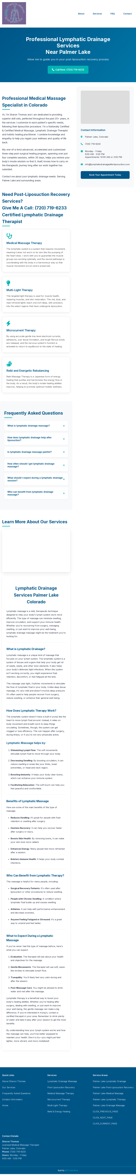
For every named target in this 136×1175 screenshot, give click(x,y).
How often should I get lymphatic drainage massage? (30, 466)
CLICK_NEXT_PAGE (103, 1118)
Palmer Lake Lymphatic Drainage (109, 1082)
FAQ (112, 13)
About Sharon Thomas (14, 1082)
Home (5, 1106)
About (81, 13)
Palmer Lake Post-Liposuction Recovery (113, 1088)
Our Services (8, 1088)
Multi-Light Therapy (57, 1106)
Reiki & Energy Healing (58, 1112)
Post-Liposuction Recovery (61, 1088)
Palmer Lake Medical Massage (108, 1094)
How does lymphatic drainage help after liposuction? (29, 440)
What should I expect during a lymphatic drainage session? (35, 480)
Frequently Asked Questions (16, 1094)
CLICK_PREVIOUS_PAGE (105, 1112)
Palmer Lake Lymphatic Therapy (109, 1100)
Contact (127, 13)
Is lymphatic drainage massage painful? (29, 453)
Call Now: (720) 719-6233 (68, 69)
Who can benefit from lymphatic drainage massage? (30, 494)
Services (97, 13)
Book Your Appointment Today (105, 174)
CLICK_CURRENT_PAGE (105, 1124)
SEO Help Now (71, 1171)
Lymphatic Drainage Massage (62, 1082)
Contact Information (12, 1100)
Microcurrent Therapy (58, 1100)
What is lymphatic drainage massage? (28, 426)
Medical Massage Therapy (60, 1094)
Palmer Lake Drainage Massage (109, 1106)
